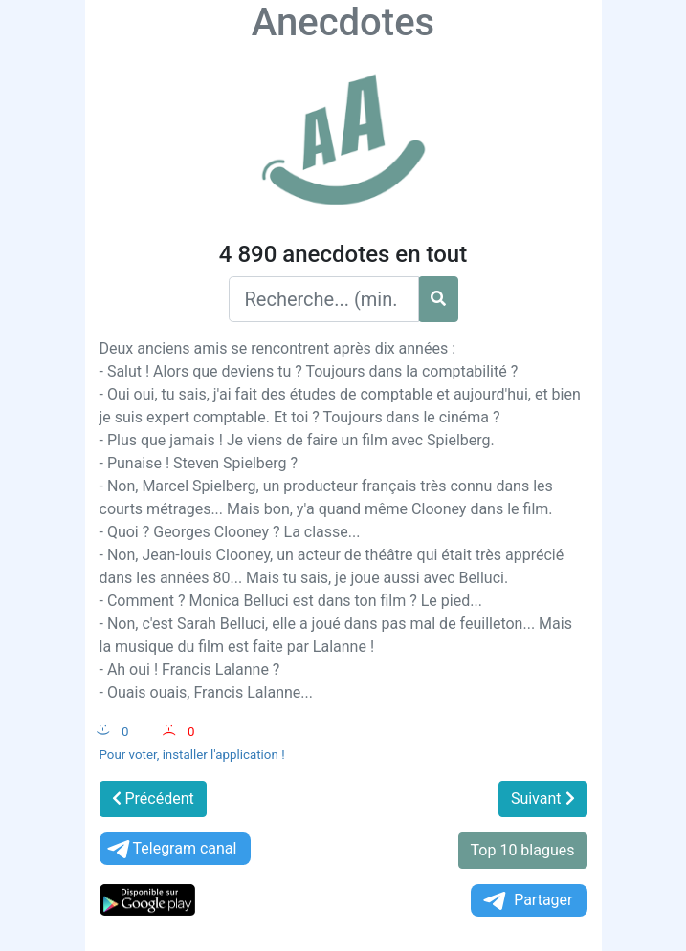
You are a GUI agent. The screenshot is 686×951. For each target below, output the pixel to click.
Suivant (543, 798)
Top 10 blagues (523, 850)
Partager (526, 901)
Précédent (153, 798)
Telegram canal (170, 849)
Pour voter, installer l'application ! (192, 754)
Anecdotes (343, 22)
